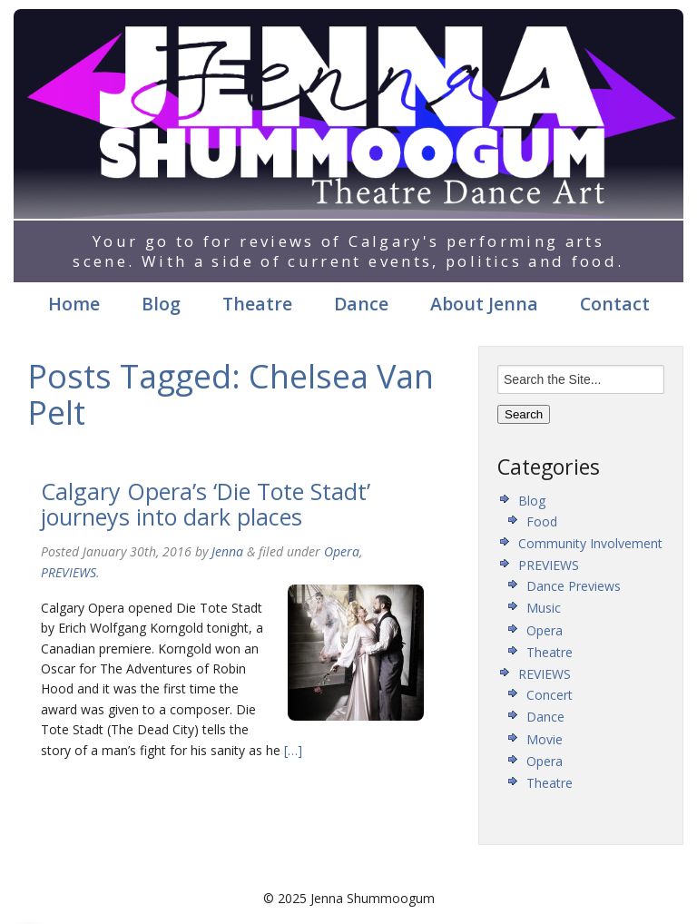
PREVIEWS (68, 572)
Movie (544, 739)
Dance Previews (573, 586)
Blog (161, 303)
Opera (341, 551)
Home (74, 303)
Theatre (257, 303)
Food (541, 521)
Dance (361, 303)
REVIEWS (544, 674)
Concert (549, 694)
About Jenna (484, 303)
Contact (615, 303)
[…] (291, 750)
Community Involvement (590, 543)
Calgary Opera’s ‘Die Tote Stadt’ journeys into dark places (205, 504)
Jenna (227, 551)
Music (543, 607)
